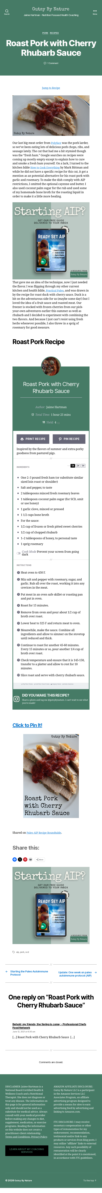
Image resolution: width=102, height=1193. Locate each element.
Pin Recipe (69, 440)
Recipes (55, 33)
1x (72, 466)
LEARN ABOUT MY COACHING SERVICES (27, 1155)
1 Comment (53, 64)
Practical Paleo (55, 291)
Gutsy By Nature (23, 1185)
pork (22, 953)
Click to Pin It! (31, 725)
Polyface (56, 144)
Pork (45, 33)
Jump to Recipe (51, 89)
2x (77, 466)
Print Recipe (32, 440)
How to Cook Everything (46, 168)
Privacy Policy (39, 1142)
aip (17, 953)
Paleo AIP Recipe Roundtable (46, 833)
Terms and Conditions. (18, 1142)
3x (83, 466)
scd (27, 953)
